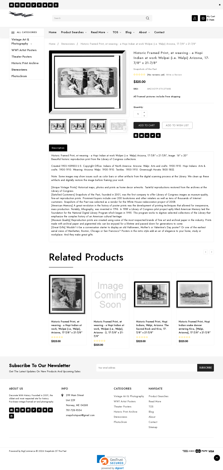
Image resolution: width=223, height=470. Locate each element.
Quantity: (138, 107)
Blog (130, 32)
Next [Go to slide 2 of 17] (125, 128)
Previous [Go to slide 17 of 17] (51, 128)
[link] (111, 462)
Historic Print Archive (25, 63)
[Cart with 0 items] (207, 17)
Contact (159, 32)
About (144, 32)
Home (52, 32)
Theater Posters (22, 57)
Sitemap (153, 427)
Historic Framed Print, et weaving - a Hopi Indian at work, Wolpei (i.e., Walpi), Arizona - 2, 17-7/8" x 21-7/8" (109, 329)
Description (58, 148)
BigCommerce (28, 451)
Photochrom (19, 76)
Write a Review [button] (174, 74)
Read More (99, 32)
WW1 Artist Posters (24, 50)
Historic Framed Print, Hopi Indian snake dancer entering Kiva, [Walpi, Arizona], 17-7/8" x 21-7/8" (195, 327)
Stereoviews (19, 70)
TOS (117, 32)
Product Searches (74, 32)
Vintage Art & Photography (22, 42)
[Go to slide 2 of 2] (205, 252)
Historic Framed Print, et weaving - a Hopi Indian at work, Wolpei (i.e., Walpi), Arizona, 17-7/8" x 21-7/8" (66, 327)
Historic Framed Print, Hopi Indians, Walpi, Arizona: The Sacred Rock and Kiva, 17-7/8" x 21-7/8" (152, 327)
